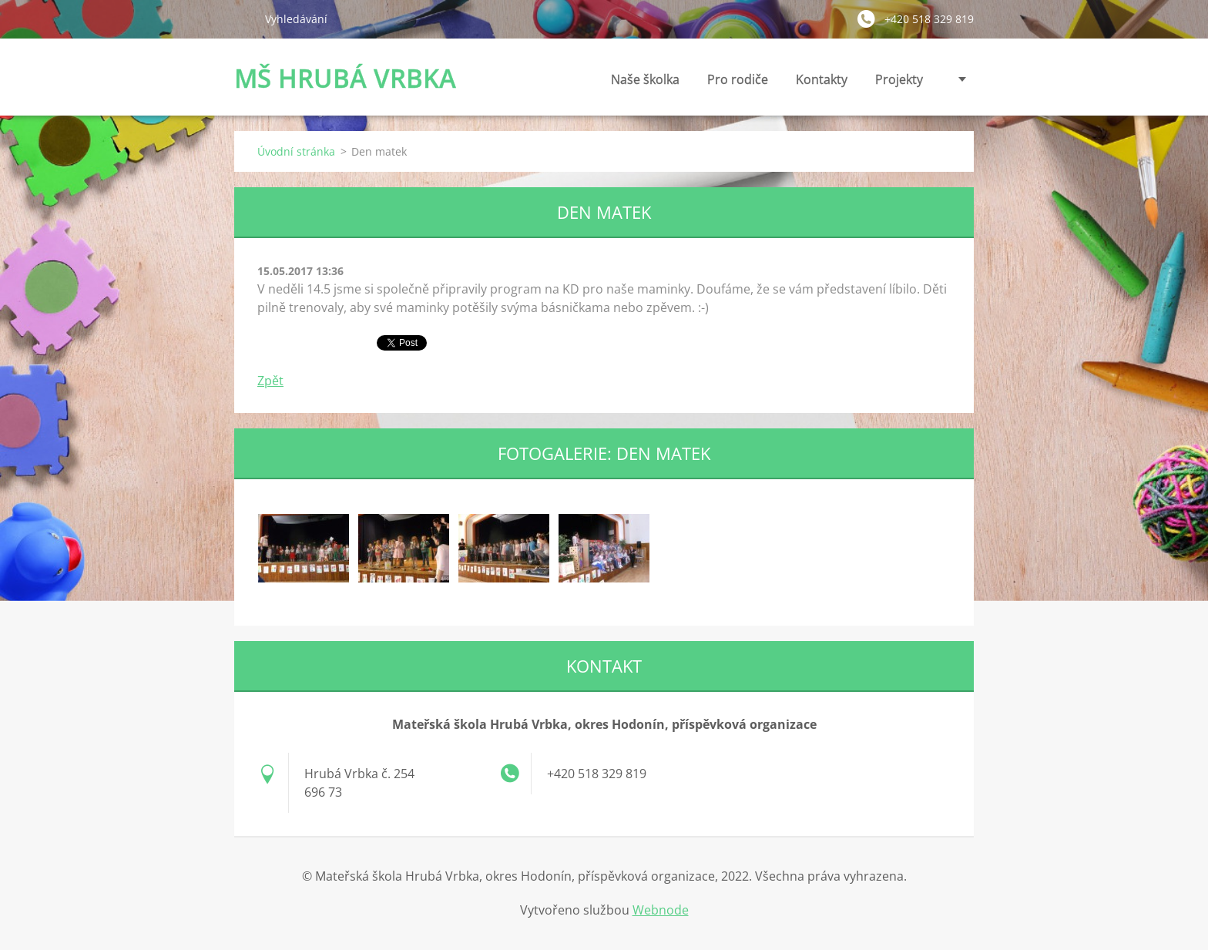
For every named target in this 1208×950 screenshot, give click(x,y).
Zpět (270, 380)
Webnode (661, 909)
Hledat (243, 18)
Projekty (899, 79)
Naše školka (645, 83)
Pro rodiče (737, 83)
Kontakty (822, 83)
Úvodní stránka (296, 151)
